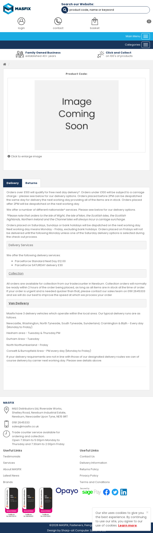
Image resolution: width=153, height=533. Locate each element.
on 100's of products (119, 56)
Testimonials (11, 456)
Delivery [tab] (13, 183)
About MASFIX (12, 469)
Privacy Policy (89, 476)
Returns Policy (89, 469)
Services (9, 463)
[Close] (147, 512)
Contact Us (87, 456)
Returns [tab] (31, 183)
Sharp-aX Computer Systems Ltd (83, 530)
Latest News (11, 476)
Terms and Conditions (95, 482)
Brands (8, 482)
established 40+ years (40, 56)
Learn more (127, 525)
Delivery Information (93, 463)
